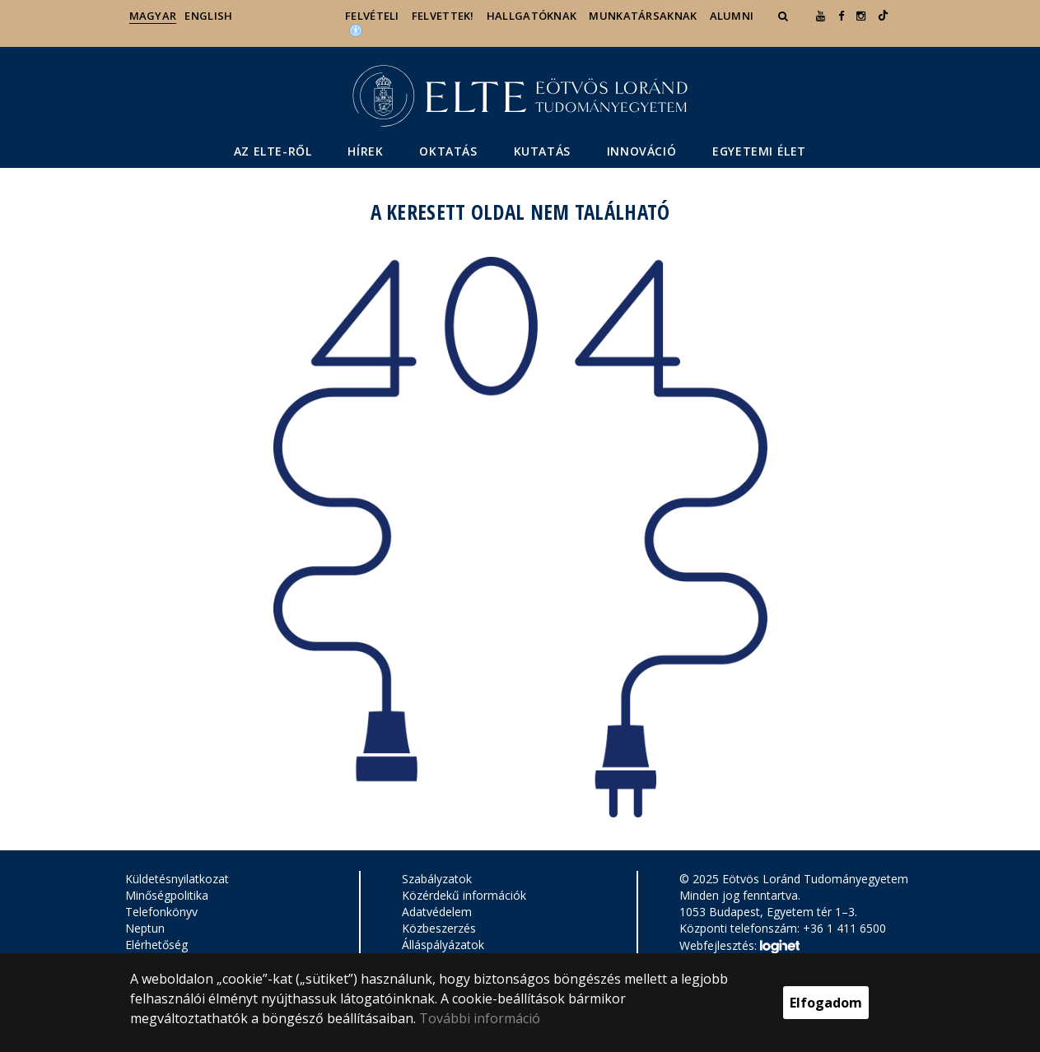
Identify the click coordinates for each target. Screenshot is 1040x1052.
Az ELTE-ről (273, 151)
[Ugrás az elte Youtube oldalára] (820, 15)
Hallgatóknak (532, 15)
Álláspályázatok (443, 944)
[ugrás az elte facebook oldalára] (841, 15)
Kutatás (542, 151)
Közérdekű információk (464, 895)
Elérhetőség (156, 944)
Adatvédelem (437, 911)
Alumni (732, 15)
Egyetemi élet (759, 151)
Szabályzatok (437, 879)
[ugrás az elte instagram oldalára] (860, 15)
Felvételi (372, 15)
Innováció (641, 151)
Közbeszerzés (439, 928)
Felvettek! (443, 15)
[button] (784, 15)
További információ (479, 1018)
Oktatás (448, 151)
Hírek (365, 151)
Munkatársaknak (643, 15)
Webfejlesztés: (739, 947)
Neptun (145, 928)
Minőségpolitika (166, 895)
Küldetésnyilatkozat (177, 879)
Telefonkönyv (161, 911)
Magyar (153, 15)
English (208, 15)
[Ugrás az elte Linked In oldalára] (883, 15)
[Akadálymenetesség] (355, 29)
